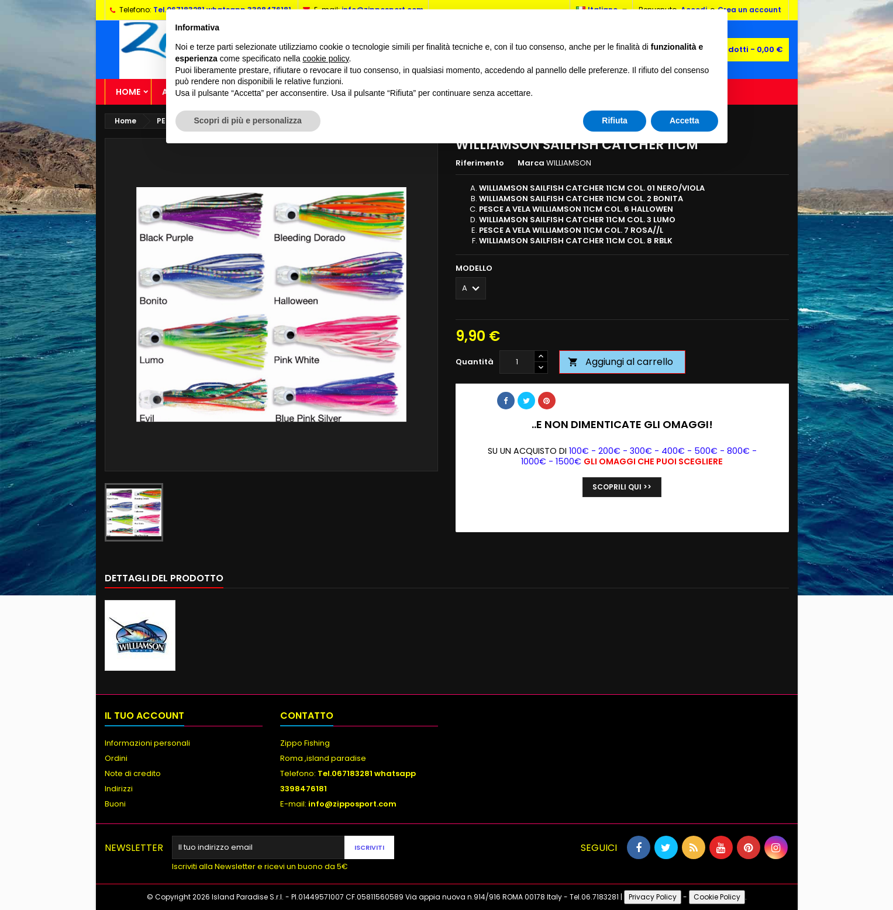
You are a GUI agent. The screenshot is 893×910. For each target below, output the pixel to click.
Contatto (306, 715)
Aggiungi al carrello (620, 361)
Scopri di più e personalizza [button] (248, 120)
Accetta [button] (684, 120)
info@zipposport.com (352, 803)
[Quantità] (517, 362)
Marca (531, 163)
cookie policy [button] (325, 58)
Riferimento (480, 163)
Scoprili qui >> (621, 487)
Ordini (116, 758)
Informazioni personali (147, 743)
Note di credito (133, 773)
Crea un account (749, 10)
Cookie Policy (717, 897)
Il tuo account (144, 715)
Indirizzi (119, 788)
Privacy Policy (653, 897)
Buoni (115, 803)
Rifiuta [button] (614, 120)
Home (128, 92)
